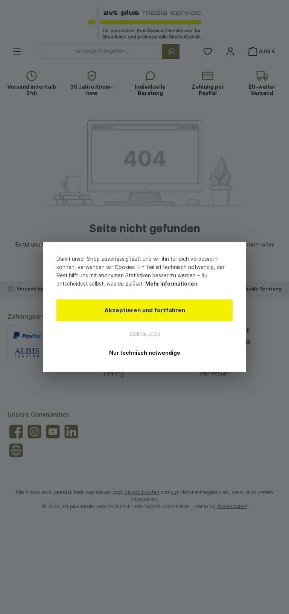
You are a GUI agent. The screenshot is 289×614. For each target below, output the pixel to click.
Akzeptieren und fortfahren (144, 309)
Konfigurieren (144, 333)
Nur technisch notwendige (144, 352)
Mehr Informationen (171, 284)
